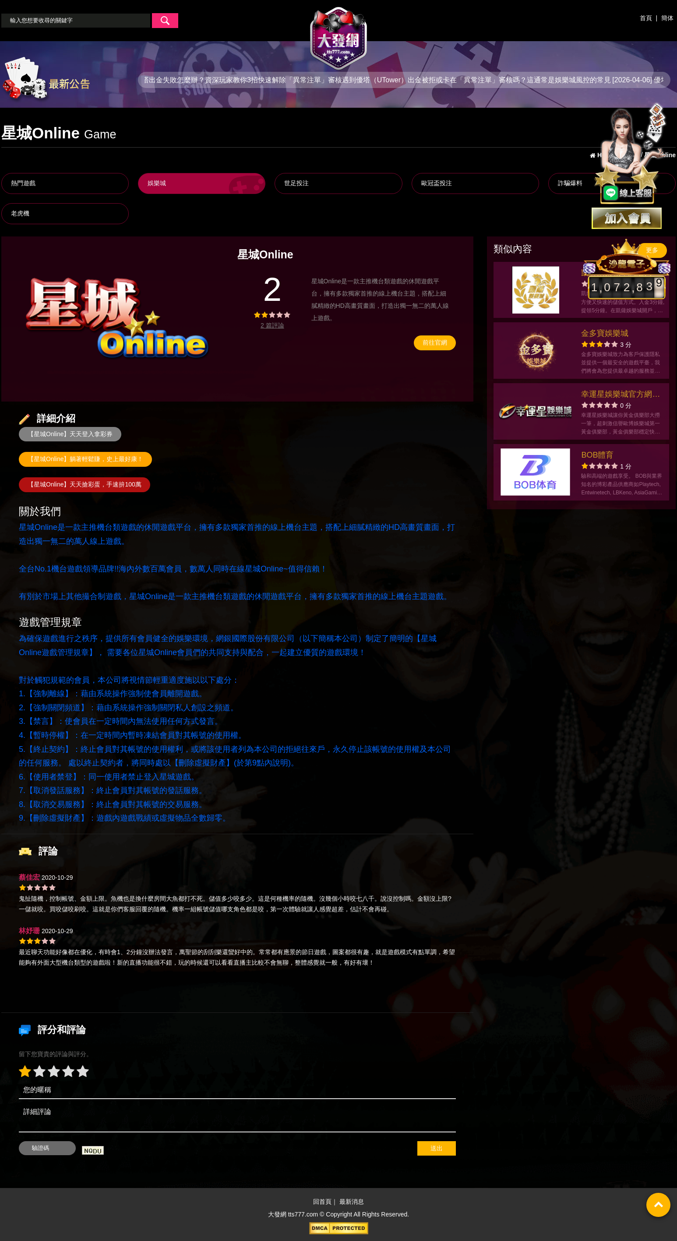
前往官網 (435, 342)
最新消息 (351, 1201)
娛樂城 (157, 183)
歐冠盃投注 (436, 183)
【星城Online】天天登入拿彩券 (70, 433)
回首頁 (322, 1201)
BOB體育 (597, 455)
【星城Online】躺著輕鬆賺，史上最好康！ (85, 458)
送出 (436, 1148)
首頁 (646, 17)
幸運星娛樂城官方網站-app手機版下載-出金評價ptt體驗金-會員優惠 (622, 395)
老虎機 (20, 213)
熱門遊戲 (23, 183)
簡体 (667, 17)
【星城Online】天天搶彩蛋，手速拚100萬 (84, 484)
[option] (117, 319)
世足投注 (296, 183)
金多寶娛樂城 (604, 333)
